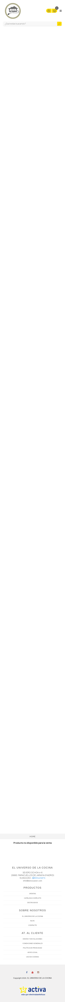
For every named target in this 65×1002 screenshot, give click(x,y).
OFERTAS (32, 894)
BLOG (32, 921)
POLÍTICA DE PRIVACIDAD (32, 948)
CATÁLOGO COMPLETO (32, 898)
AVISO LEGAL (33, 952)
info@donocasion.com (32, 881)
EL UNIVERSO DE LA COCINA (32, 916)
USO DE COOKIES (32, 957)
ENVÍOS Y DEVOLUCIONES (32, 939)
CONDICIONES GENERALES (33, 943)
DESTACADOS (32, 903)
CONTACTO (32, 925)
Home (32, 836)
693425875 (38, 878)
